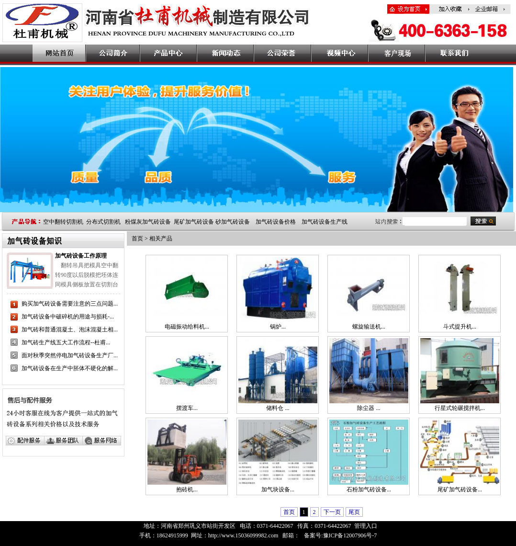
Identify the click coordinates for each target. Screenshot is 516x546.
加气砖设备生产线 (325, 221)
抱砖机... (187, 489)
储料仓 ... (277, 408)
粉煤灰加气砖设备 (148, 221)
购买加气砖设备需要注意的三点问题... (70, 303)
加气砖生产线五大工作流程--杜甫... (66, 342)
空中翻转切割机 (63, 221)
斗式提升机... (459, 326)
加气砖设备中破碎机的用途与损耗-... (68, 316)
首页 (137, 238)
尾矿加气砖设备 (194, 221)
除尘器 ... (368, 408)
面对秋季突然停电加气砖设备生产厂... (70, 355)
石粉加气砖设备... (369, 489)
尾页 (354, 512)
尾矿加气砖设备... (459, 489)
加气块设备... (277, 489)
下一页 (332, 512)
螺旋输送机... (368, 326)
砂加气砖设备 (232, 221)
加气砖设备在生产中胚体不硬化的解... (70, 368)
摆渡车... (187, 408)
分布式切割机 (103, 221)
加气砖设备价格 (276, 221)
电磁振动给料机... (187, 326)
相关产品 (160, 238)
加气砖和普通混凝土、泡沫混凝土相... (70, 329)
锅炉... (278, 326)
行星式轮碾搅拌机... (460, 408)
